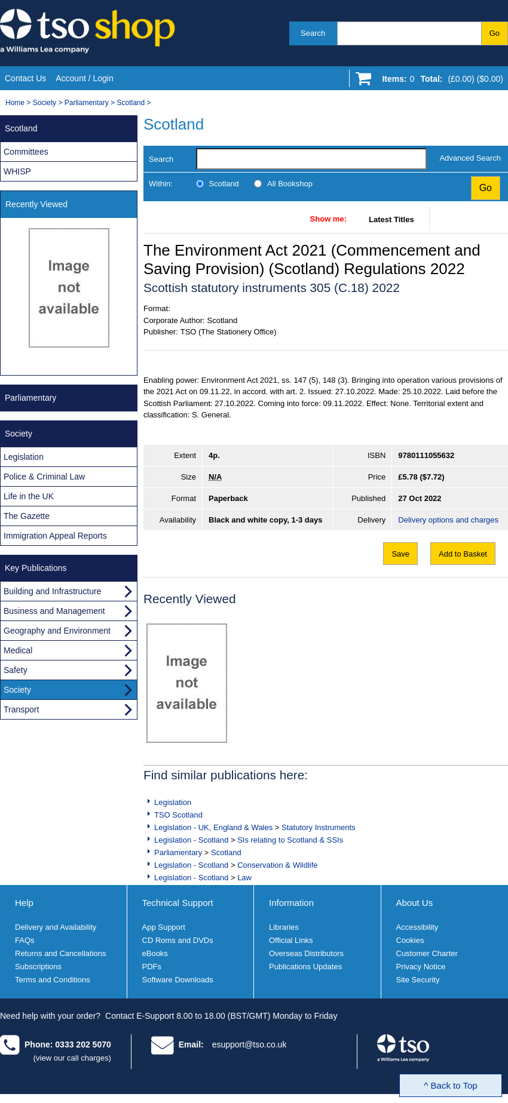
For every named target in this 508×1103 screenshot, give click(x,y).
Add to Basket (463, 553)
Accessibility (417, 927)
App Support (163, 927)
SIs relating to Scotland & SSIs (290, 839)
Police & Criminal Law (44, 476)
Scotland (131, 103)
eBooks (155, 953)
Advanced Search (470, 157)
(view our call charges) (72, 1057)
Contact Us (25, 78)
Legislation (172, 802)
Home (15, 103)
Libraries (284, 927)
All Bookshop (290, 183)
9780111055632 (426, 455)
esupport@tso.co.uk (249, 1044)
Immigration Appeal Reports (55, 535)
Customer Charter (427, 953)
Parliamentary (87, 103)
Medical (18, 650)
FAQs (25, 940)
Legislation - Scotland (191, 839)
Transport (21, 709)
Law (244, 877)
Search (313, 33)
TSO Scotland (178, 814)
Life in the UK (29, 496)
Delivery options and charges (448, 519)
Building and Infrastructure (52, 591)
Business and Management (54, 611)
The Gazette (27, 516)
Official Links (291, 940)
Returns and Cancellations (60, 953)
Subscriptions (38, 966)
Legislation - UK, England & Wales (213, 827)
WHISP (17, 171)
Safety (15, 670)
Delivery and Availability (55, 927)
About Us (414, 903)
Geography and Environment (57, 630)
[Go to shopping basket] (439, 81)
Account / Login (85, 78)
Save (400, 553)
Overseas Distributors (306, 953)
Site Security (418, 979)
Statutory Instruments (318, 827)
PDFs (152, 966)
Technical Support (177, 903)
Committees (26, 151)
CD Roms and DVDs (177, 940)
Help (24, 903)
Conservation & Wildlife (277, 865)
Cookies (410, 940)
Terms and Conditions (52, 979)
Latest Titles (391, 219)
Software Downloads (177, 979)
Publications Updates (305, 966)
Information (291, 903)
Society (44, 103)
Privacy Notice (421, 966)
